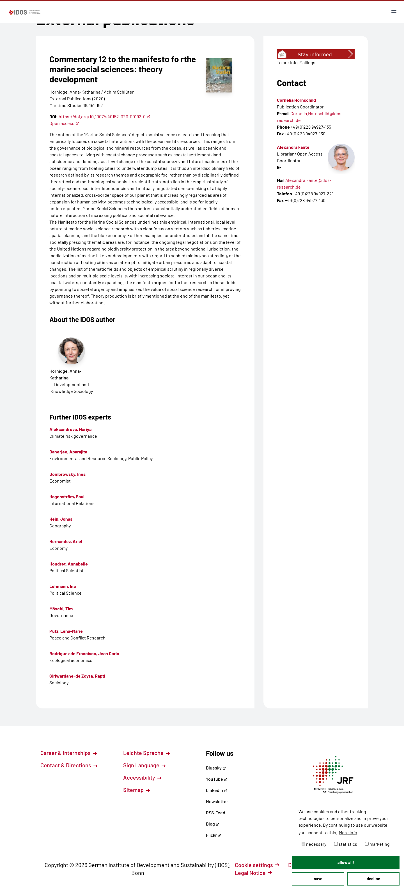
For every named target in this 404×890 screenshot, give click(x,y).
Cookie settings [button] (257, 864)
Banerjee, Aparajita (68, 451)
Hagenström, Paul (66, 496)
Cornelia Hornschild (296, 100)
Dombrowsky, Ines (67, 474)
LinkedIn (216, 790)
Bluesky (216, 767)
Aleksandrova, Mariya (70, 429)
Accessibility (142, 777)
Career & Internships (68, 752)
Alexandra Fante (293, 147)
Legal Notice (253, 872)
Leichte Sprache (146, 752)
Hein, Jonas (60, 519)
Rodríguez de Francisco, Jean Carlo (84, 653)
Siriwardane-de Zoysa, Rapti (77, 675)
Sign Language (144, 765)
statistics (345, 844)
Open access (64, 123)
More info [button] (348, 832)
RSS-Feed (215, 812)
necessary (314, 844)
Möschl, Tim (61, 608)
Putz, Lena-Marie (66, 631)
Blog (212, 823)
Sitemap (136, 789)
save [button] (318, 878)
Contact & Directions (68, 765)
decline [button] (373, 878)
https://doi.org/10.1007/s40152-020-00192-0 (104, 116)
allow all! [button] (346, 862)
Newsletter (217, 801)
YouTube (216, 779)
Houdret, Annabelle (68, 563)
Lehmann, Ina (62, 586)
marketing (377, 844)
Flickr (213, 835)
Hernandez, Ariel (65, 541)
